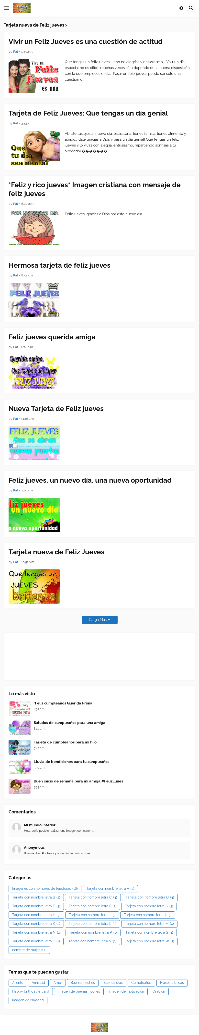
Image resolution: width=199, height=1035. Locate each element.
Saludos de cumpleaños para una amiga (69, 723)
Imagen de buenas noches (79, 991)
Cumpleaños (141, 983)
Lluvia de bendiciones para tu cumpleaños (71, 762)
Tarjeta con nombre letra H (36, 915)
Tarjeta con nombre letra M (149, 923)
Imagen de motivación (126, 991)
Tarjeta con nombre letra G (149, 906)
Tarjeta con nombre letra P (93, 932)
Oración (159, 991)
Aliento (17, 983)
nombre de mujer (29, 950)
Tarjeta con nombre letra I (92, 915)
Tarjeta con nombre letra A (110, 888)
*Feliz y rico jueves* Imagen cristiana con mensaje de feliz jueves (95, 189)
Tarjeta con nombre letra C (93, 897)
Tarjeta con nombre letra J (147, 915)
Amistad (38, 983)
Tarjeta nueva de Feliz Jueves (56, 552)
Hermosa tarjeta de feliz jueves (60, 265)
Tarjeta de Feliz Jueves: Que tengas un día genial (88, 113)
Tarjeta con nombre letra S (149, 932)
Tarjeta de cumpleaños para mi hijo (65, 742)
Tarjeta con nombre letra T (36, 941)
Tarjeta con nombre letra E (36, 906)
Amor (58, 983)
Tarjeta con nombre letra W (149, 941)
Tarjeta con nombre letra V (92, 941)
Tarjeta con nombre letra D (150, 897)
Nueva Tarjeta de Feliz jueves (56, 409)
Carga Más (98, 619)
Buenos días (113, 983)
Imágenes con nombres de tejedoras (45, 888)
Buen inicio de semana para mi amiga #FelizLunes (78, 781)
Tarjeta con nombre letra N (36, 932)
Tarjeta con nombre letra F (92, 906)
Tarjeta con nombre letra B (36, 897)
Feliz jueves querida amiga (52, 337)
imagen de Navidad (28, 1000)
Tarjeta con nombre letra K (36, 923)
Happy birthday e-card (30, 991)
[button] (6, 8)
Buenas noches (83, 983)
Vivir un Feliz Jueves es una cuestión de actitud (86, 42)
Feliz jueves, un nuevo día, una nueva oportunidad (90, 480)
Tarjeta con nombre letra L (92, 923)
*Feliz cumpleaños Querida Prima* (64, 703)
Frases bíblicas (172, 983)
